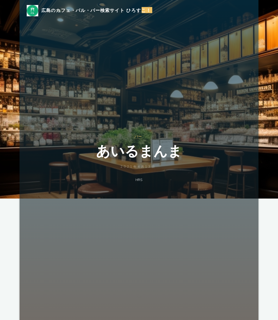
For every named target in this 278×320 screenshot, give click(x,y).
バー (138, 136)
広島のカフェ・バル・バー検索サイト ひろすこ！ (97, 10)
